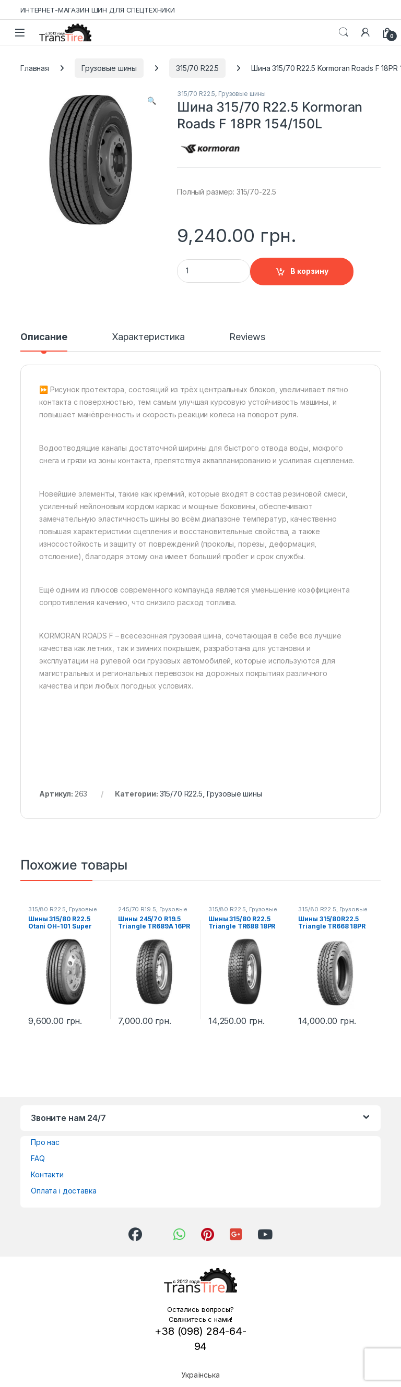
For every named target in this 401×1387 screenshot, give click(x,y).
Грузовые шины (109, 68)
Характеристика (148, 337)
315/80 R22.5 (47, 909)
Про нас (45, 1142)
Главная (34, 68)
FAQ (38, 1158)
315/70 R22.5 (197, 68)
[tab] (43, 341)
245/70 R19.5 (137, 909)
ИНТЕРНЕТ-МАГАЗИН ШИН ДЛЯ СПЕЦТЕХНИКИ (97, 10)
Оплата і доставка (64, 1190)
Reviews (247, 337)
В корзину (309, 271)
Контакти (47, 1174)
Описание (43, 337)
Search (343, 32)
